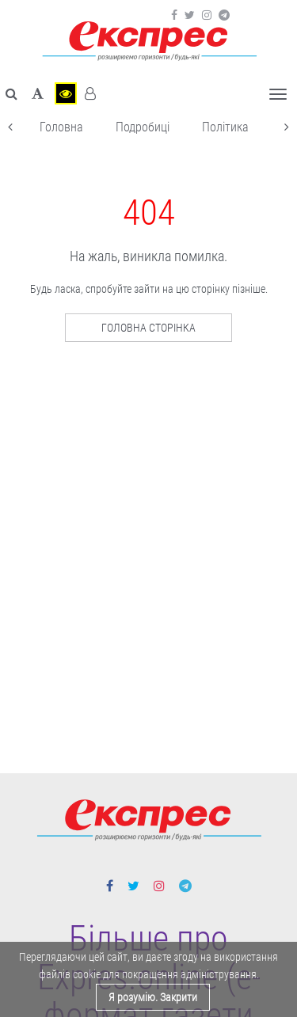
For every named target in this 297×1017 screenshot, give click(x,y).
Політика (225, 127)
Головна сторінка (148, 327)
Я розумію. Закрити (153, 997)
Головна (61, 127)
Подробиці (142, 127)
